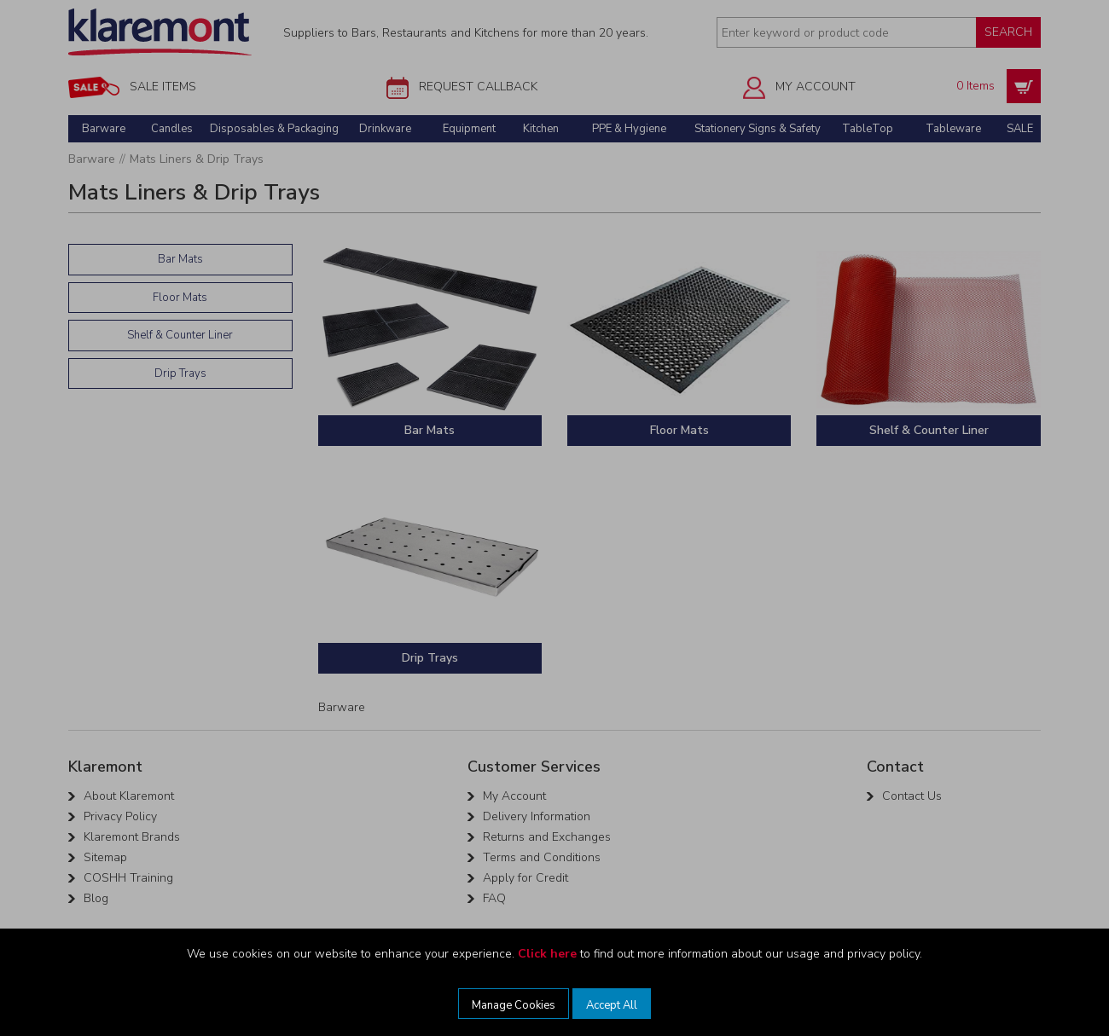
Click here (547, 954)
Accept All (611, 1005)
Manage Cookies (513, 1005)
